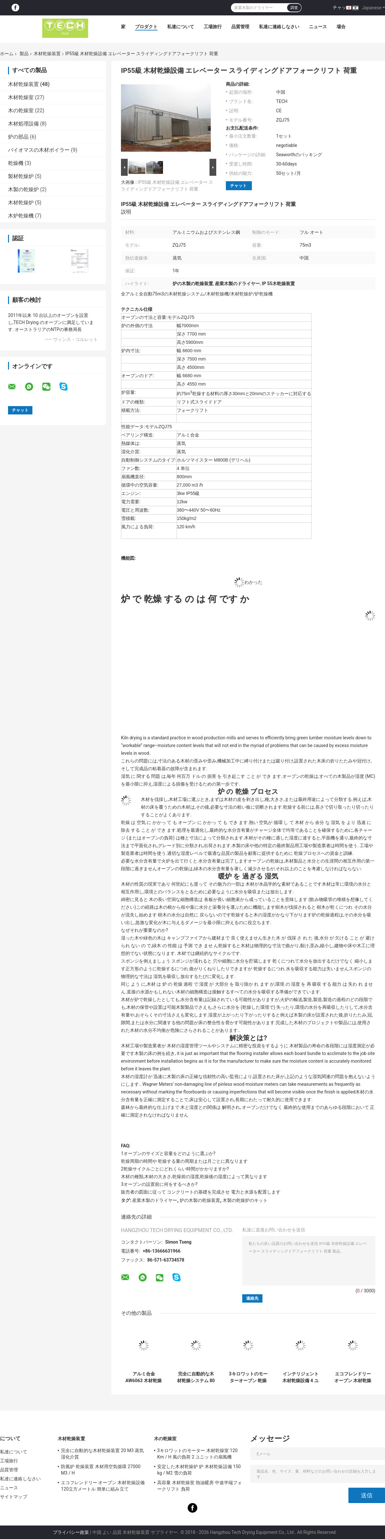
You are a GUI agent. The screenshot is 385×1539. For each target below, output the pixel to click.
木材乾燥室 (21, 97)
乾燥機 (15, 163)
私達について (180, 26)
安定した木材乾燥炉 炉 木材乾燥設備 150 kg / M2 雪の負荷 (199, 1469)
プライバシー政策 (71, 1532)
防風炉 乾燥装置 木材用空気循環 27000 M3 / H (101, 1469)
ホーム (6, 53)
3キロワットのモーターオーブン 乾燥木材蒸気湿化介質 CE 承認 (248, 1377)
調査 (294, 7)
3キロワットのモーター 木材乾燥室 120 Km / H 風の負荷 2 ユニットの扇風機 (197, 1453)
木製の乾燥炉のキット (245, 1200)
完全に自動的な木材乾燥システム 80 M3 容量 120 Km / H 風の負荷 (196, 1377)
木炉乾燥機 (21, 216)
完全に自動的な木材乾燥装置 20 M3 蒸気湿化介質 (102, 1453)
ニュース (318, 26)
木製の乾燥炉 (23, 189)
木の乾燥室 (21, 110)
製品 (24, 53)
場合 (341, 26)
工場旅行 (213, 26)
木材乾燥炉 (21, 203)
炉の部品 (18, 137)
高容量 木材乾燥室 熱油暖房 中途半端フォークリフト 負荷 (199, 1486)
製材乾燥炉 (21, 176)
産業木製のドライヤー (154, 1200)
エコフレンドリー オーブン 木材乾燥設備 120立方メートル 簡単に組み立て (352, 1377)
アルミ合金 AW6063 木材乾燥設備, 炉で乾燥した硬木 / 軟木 (143, 1377)
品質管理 (240, 26)
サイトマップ (13, 1496)
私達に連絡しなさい (279, 26)
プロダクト (146, 26)
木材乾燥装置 (47, 53)
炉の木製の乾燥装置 (200, 1200)
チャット (342, 7)
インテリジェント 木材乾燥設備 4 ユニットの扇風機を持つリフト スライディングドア (300, 1377)
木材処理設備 (23, 124)
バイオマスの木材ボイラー (39, 150)
